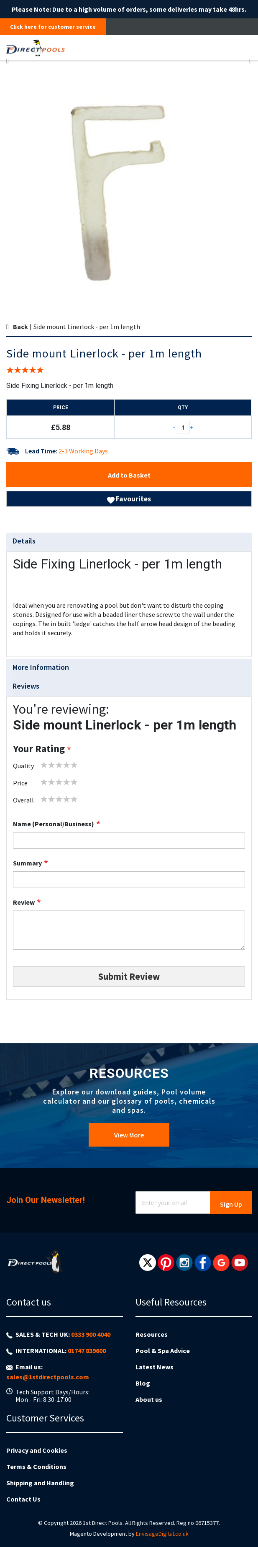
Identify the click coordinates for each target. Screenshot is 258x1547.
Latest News (154, 1367)
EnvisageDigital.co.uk (162, 1533)
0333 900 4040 (90, 1334)
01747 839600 (87, 1350)
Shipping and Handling (40, 1483)
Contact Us (23, 1499)
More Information (41, 667)
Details (24, 541)
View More (129, 1135)
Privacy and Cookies (36, 1450)
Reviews (26, 686)
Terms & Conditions (36, 1466)
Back (20, 326)
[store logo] (100, 47)
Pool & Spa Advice (162, 1350)
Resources (151, 1334)
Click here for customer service (53, 26)
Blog (142, 1383)
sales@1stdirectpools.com (47, 1377)
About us (148, 1399)
